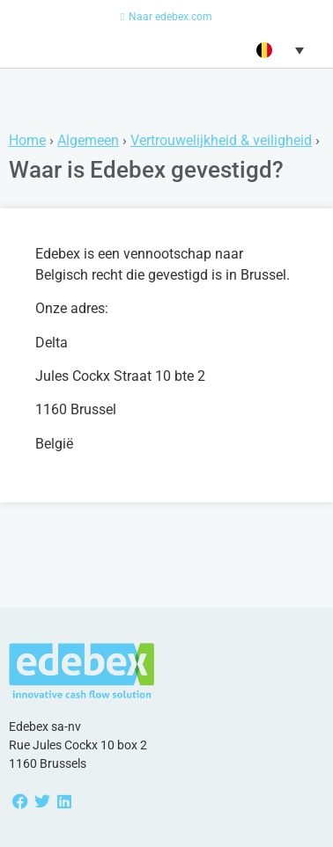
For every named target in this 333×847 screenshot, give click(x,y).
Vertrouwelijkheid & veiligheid (221, 140)
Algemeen (88, 140)
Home (27, 140)
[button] (278, 50)
